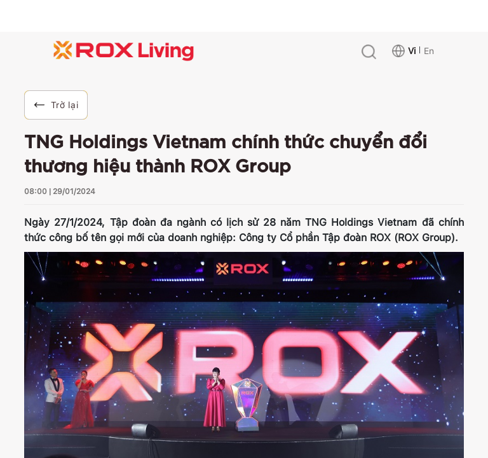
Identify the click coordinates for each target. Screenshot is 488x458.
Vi (412, 51)
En (429, 51)
